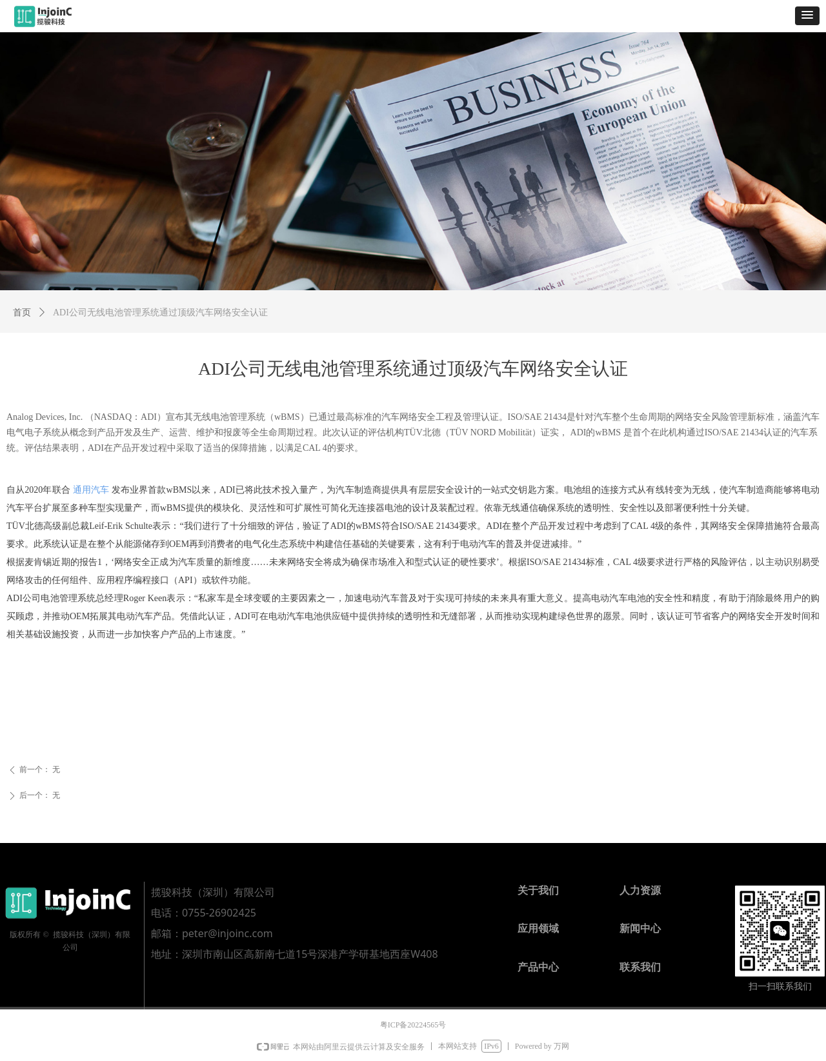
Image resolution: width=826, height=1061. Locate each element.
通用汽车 (91, 490)
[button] (807, 15)
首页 (22, 312)
